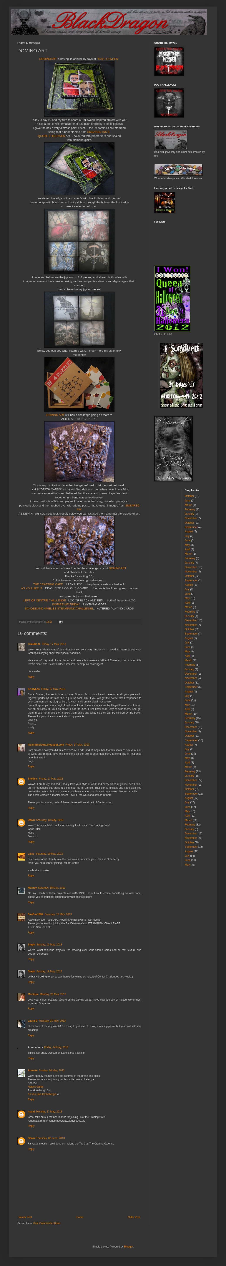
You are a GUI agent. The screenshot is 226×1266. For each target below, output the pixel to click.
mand (31, 1111)
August (189, 531)
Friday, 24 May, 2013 (56, 1047)
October (189, 496)
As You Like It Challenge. (42, 1094)
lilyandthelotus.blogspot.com (46, 744)
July (187, 536)
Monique (33, 994)
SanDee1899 (35, 914)
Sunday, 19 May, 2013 (49, 944)
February (190, 509)
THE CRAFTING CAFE (48, 584)
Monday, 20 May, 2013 (53, 994)
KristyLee (34, 688)
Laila (31, 853)
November (191, 518)
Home (79, 1217)
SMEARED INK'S (98, 131)
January (189, 513)
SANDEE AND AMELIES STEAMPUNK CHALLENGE (59, 608)
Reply (31, 676)
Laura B (33, 1020)
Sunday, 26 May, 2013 (52, 1070)
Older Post (134, 1217)
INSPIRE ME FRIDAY (66, 604)
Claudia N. (34, 644)
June (188, 500)
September (191, 527)
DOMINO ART (56, 415)
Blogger (128, 1246)
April (187, 549)
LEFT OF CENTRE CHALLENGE (44, 600)
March (188, 504)
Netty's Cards (35, 1086)
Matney (32, 887)
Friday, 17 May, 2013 (54, 644)
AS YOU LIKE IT (31, 588)
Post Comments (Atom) (46, 1223)
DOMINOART (48, 59)
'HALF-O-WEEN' (107, 59)
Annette (33, 1070)
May (187, 545)
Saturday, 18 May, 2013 (49, 820)
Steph (31, 944)
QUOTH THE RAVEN (52, 136)
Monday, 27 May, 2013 (49, 1111)
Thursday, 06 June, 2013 (50, 1138)
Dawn (31, 820)
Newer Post (25, 1217)
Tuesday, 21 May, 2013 (52, 1020)
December (191, 567)
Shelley (33, 778)
